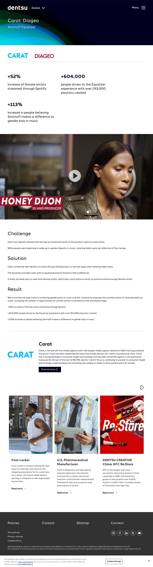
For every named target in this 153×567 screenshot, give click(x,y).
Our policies (14, 533)
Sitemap (82, 523)
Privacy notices (15, 537)
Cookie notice (14, 541)
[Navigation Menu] (138, 7)
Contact (48, 523)
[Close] (149, 561)
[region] (76, 561)
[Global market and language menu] (38, 8)
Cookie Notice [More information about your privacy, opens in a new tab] (26, 564)
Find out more (49, 369)
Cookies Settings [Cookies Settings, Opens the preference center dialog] (114, 561)
